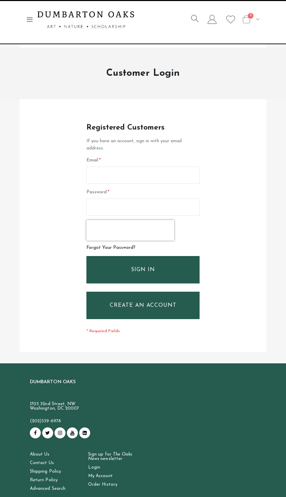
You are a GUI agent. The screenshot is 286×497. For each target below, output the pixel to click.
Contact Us (42, 470)
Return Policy (44, 487)
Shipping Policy (45, 478)
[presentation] (130, 235)
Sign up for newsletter (110, 463)
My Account (100, 483)
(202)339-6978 (45, 428)
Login (94, 474)
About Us (40, 461)
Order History (102, 491)
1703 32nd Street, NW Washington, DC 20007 (54, 413)
